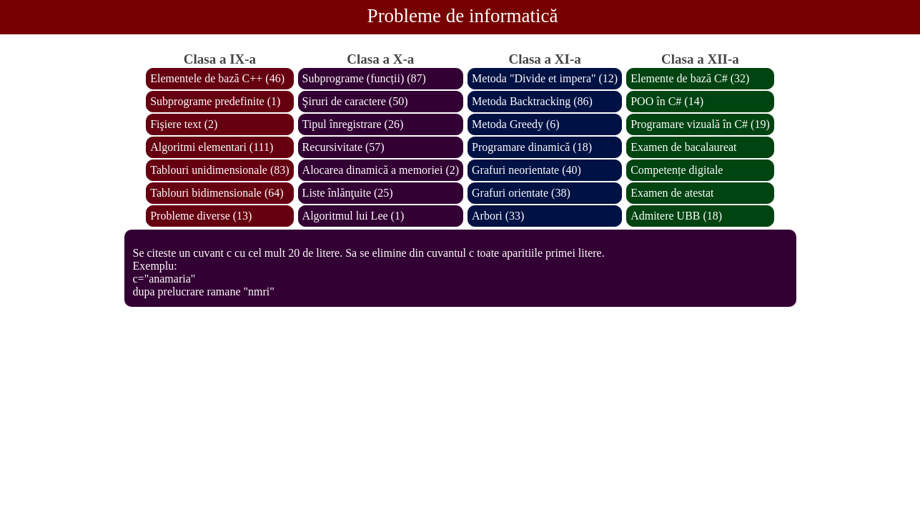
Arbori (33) (498, 216)
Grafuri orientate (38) (521, 193)
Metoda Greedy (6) (516, 124)
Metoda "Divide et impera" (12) (545, 78)
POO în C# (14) (666, 101)
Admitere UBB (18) (676, 216)
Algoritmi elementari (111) (211, 147)
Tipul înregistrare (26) (353, 124)
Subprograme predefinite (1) (215, 101)
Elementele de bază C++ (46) (217, 78)
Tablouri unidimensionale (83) (219, 170)
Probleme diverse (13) (201, 216)
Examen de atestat (671, 193)
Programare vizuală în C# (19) (700, 124)
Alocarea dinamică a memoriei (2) (380, 170)
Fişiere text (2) (183, 124)
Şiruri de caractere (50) (355, 101)
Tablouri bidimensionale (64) (216, 193)
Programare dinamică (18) (532, 147)
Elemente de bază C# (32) (689, 78)
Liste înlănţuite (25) (347, 193)
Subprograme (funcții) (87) (364, 78)
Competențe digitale (676, 170)
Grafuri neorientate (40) (526, 170)
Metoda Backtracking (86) (532, 101)
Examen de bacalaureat (683, 147)
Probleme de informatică (462, 15)
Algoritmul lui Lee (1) (353, 216)
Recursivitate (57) (343, 147)
